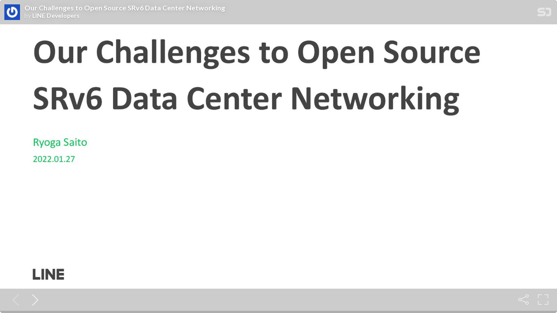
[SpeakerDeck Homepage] (544, 14)
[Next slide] (33, 299)
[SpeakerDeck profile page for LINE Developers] (12, 12)
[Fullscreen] (543, 299)
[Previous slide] (14, 299)
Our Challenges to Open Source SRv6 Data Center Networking (124, 7)
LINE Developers (56, 16)
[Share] (523, 299)
